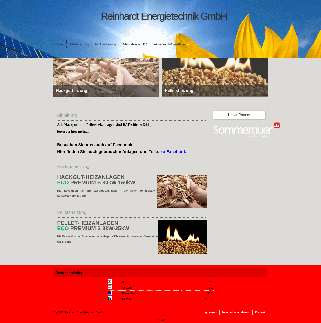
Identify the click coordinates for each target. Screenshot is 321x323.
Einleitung (67, 115)
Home (59, 44)
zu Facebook (173, 151)
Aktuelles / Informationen (170, 44)
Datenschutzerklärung (236, 312)
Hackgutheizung (105, 44)
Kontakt (260, 312)
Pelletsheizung (79, 44)
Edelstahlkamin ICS (135, 44)
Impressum (210, 312)
